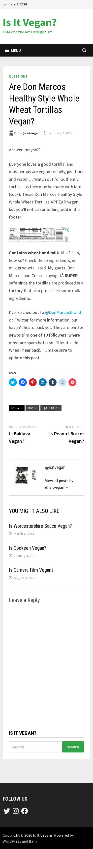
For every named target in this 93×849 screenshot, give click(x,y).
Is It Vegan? (30, 22)
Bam (33, 841)
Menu (13, 50)
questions (18, 76)
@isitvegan (31, 133)
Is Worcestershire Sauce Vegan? (40, 526)
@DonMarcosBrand (63, 312)
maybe (32, 407)
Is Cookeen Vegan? (27, 548)
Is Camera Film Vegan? (31, 570)
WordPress (12, 841)
